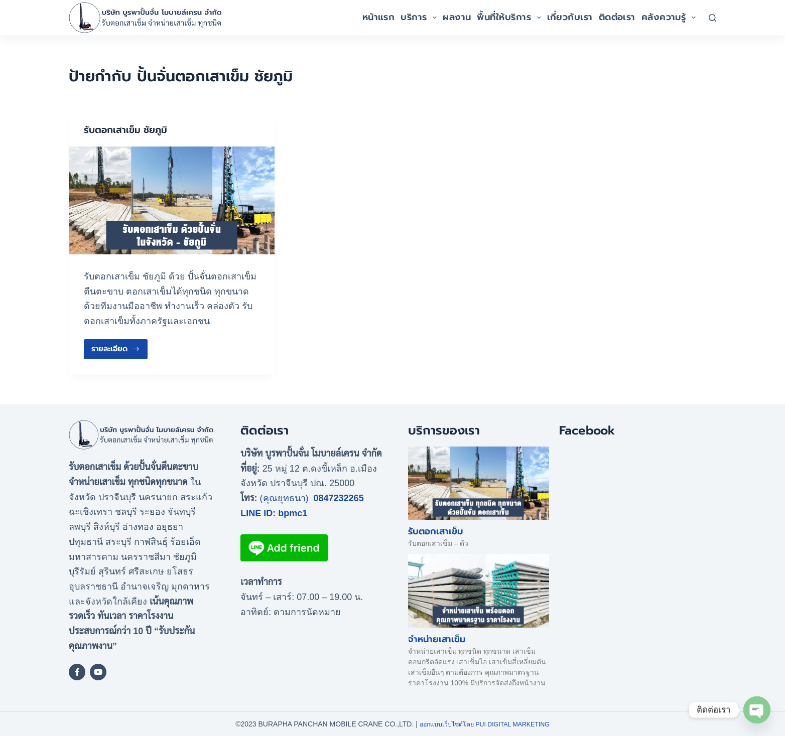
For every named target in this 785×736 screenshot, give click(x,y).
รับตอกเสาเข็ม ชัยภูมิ (128, 129)
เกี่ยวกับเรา (570, 17)
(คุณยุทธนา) (284, 498)
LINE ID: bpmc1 (273, 513)
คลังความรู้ (670, 17)
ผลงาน (457, 17)
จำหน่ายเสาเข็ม (436, 639)
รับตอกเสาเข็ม (435, 531)
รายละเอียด (115, 346)
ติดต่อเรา (617, 17)
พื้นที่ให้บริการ (510, 17)
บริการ (420, 17)
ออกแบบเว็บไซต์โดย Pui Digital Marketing (485, 723)
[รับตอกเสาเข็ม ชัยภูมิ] (172, 200)
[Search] (712, 18)
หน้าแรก (378, 17)
